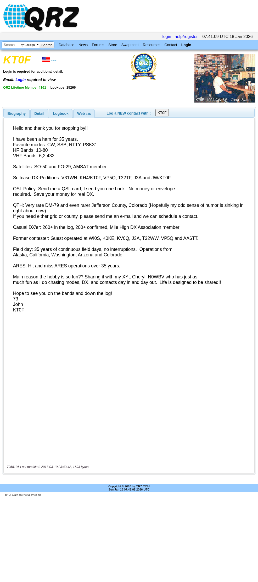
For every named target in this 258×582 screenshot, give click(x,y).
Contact (170, 45)
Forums (98, 45)
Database (66, 45)
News (83, 45)
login (166, 36)
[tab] (17, 113)
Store (112, 45)
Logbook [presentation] (61, 113)
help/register (186, 36)
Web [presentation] (84, 113)
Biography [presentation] (17, 113)
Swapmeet (130, 45)
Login (186, 45)
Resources (151, 45)
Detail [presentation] (39, 113)
